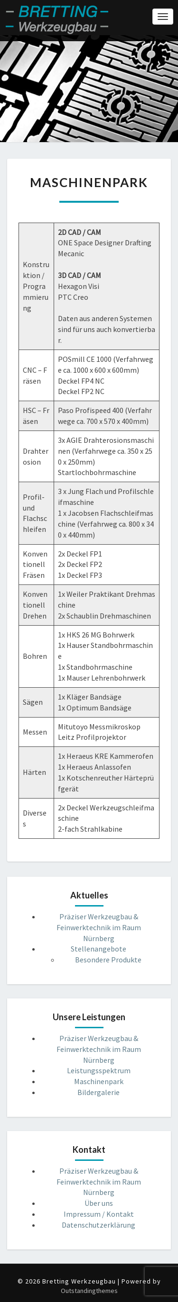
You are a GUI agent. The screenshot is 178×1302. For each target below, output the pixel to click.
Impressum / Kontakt (99, 1214)
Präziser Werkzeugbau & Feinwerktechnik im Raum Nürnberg (98, 927)
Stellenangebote (98, 948)
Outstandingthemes (89, 1290)
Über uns (98, 1203)
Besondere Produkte (108, 959)
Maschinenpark (98, 1081)
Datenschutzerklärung (98, 1225)
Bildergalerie (98, 1092)
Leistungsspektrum (99, 1070)
